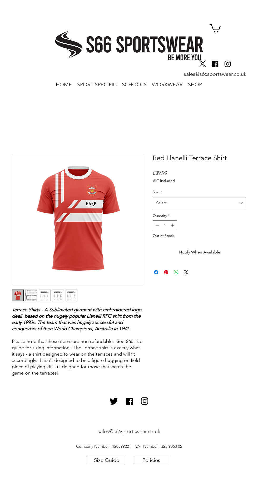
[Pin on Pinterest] (166, 272)
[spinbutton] (165, 225)
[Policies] (151, 460)
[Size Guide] (106, 460)
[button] (215, 27)
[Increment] (173, 225)
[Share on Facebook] (156, 272)
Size (157, 192)
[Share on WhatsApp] (176, 272)
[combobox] (199, 203)
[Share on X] (186, 272)
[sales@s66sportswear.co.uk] (215, 74)
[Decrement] (156, 225)
